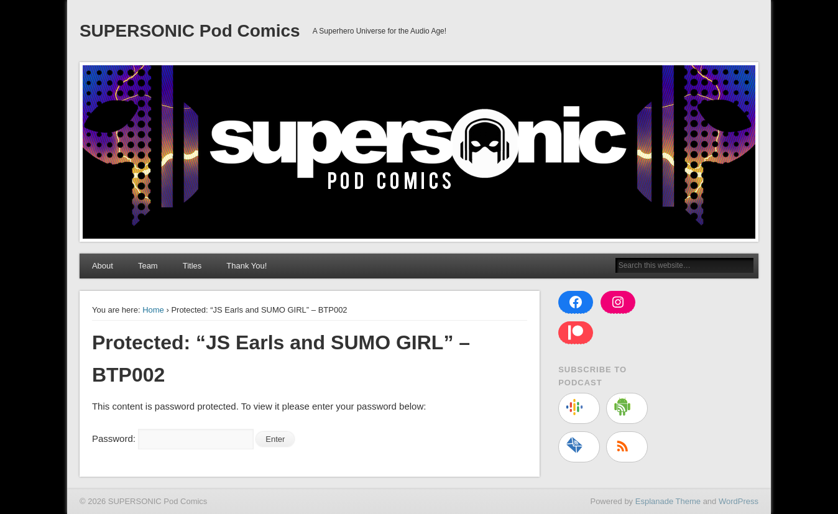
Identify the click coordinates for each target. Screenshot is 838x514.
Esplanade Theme (668, 501)
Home (153, 309)
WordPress (738, 501)
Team (148, 265)
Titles (192, 265)
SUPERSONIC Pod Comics (190, 30)
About (102, 265)
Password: (173, 438)
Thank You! (246, 265)
